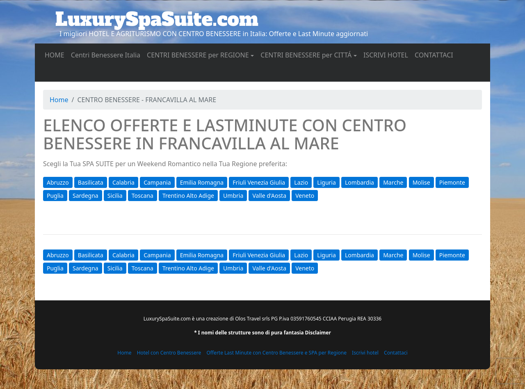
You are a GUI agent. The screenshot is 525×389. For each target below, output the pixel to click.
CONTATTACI (436, 54)
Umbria (233, 195)
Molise (421, 182)
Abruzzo (58, 182)
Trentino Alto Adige (188, 195)
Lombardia (359, 182)
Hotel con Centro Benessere (169, 352)
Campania (157, 182)
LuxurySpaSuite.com (156, 19)
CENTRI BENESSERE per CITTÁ (306, 54)
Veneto (304, 195)
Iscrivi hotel (365, 352)
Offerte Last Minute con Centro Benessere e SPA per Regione (276, 352)
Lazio (301, 182)
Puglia (55, 195)
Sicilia (115, 195)
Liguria (326, 182)
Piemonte (452, 182)
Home (59, 99)
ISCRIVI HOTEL (387, 54)
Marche (393, 182)
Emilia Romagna (202, 182)
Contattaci (396, 352)
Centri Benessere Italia (107, 54)
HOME (56, 54)
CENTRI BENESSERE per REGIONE (198, 54)
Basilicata (90, 182)
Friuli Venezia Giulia (259, 182)
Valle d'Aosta (269, 195)
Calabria (123, 182)
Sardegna (85, 195)
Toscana (142, 195)
